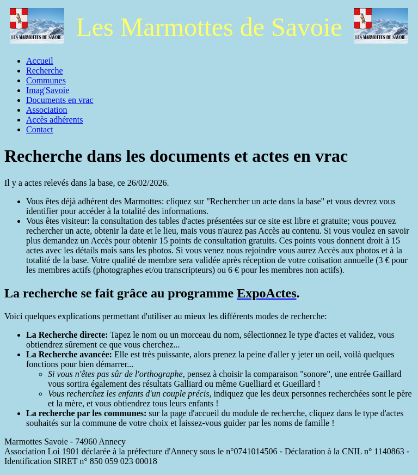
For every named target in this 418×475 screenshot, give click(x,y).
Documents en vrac (60, 100)
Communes (46, 80)
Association (46, 109)
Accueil (39, 60)
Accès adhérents (54, 119)
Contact (39, 129)
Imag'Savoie (47, 90)
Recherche (44, 70)
